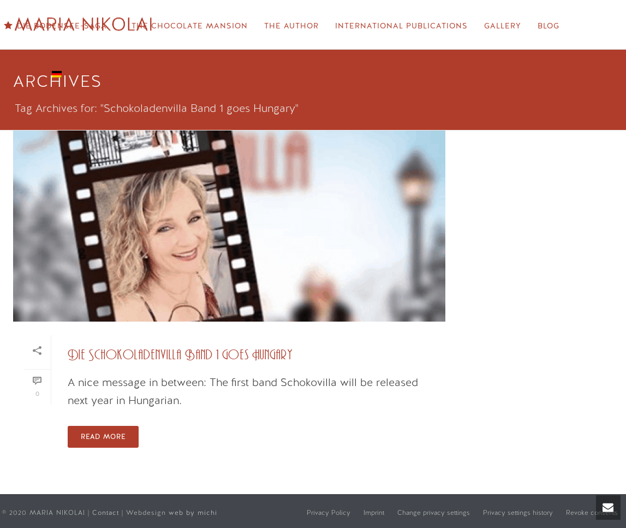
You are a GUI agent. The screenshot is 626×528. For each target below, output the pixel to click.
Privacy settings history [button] (518, 512)
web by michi (194, 512)
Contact (107, 512)
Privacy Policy (328, 512)
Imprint (373, 512)
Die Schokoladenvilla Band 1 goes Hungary (180, 355)
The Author (291, 26)
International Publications (401, 26)
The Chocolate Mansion (190, 26)
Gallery (502, 26)
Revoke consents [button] (592, 512)
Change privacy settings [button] (433, 512)
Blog (548, 26)
